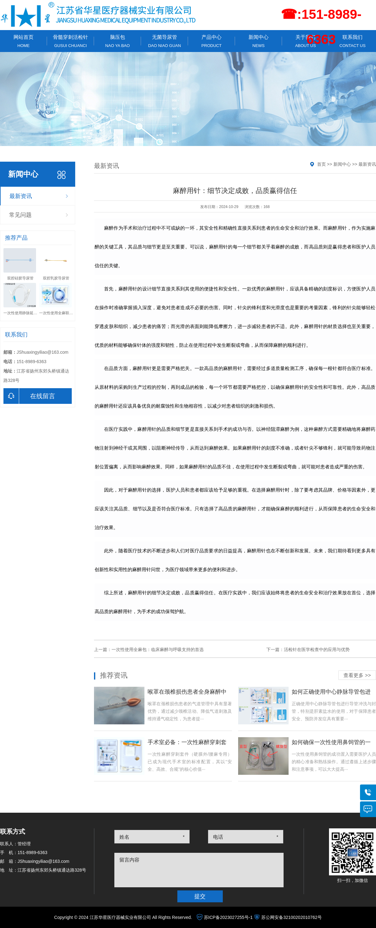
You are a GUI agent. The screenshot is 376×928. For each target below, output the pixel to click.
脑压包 (117, 41)
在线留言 (29, 396)
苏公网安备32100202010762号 (291, 917)
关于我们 (305, 41)
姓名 (124, 837)
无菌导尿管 (164, 41)
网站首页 (23, 41)
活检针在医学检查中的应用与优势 (317, 649)
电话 (218, 837)
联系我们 (352, 41)
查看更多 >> (357, 675)
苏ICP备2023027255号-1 (228, 917)
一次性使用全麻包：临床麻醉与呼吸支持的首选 (158, 649)
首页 (321, 164)
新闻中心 (258, 41)
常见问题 (20, 215)
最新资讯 (20, 196)
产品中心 (211, 41)
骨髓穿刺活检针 (70, 41)
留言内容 (129, 860)
